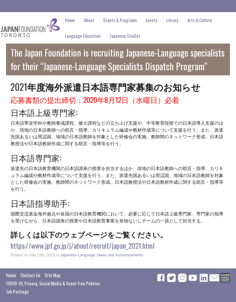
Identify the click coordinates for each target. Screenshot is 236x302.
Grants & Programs (120, 20)
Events (151, 20)
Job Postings (17, 291)
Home (70, 20)
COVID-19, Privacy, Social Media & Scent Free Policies (53, 283)
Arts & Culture (199, 20)
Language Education (82, 35)
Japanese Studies (125, 35)
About (89, 20)
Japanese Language (77, 255)
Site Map (52, 275)
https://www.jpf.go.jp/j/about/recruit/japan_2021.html (83, 245)
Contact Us (30, 275)
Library (172, 20)
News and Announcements (120, 255)
